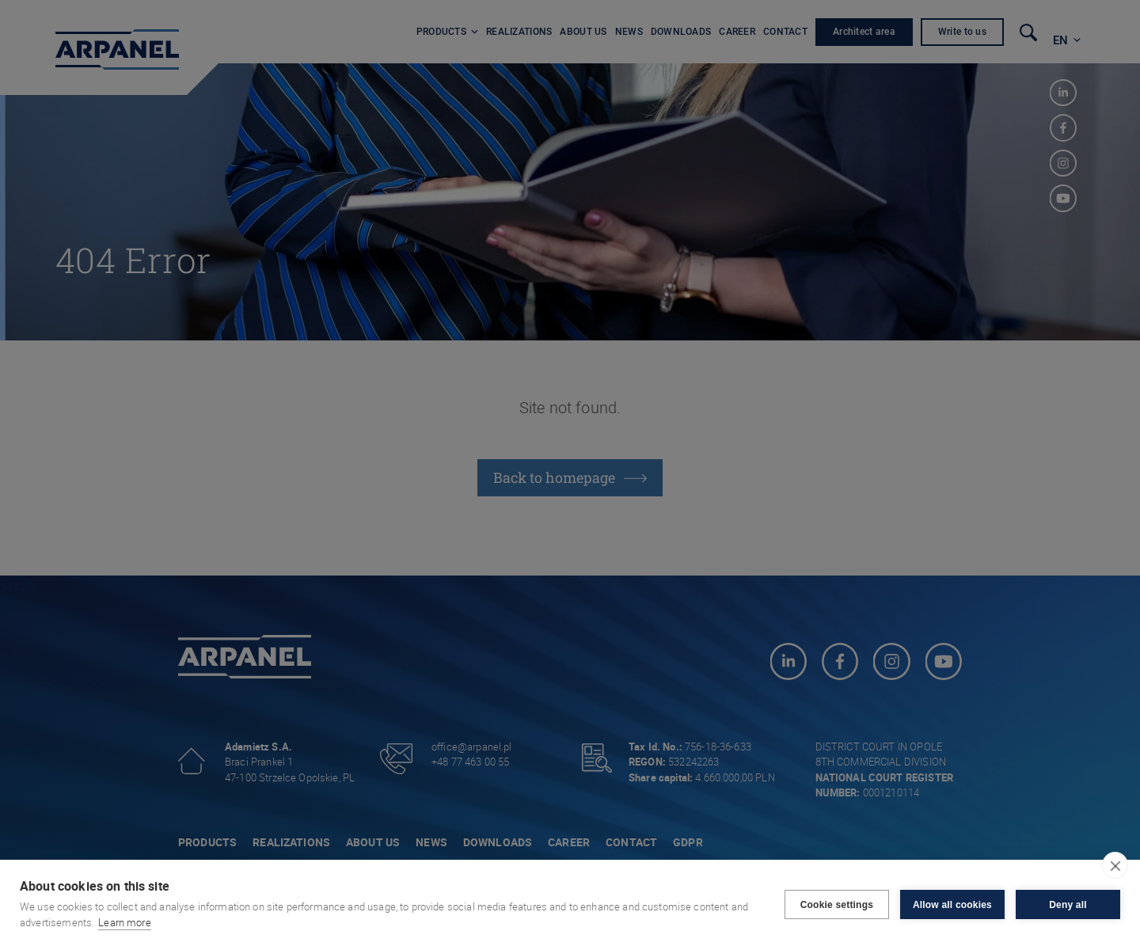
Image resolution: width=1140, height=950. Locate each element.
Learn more (124, 922)
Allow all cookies (952, 904)
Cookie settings (836, 904)
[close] (1115, 865)
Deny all (1068, 904)
